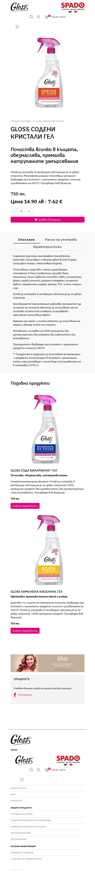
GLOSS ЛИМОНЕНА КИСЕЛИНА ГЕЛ (36, 591)
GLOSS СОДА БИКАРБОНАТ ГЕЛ (34, 470)
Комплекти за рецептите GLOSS (28, 826)
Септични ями (18, 839)
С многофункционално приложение (31, 820)
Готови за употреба (21, 121)
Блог (13, 794)
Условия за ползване (22, 852)
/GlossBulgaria (25, 694)
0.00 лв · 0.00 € (56, 16)
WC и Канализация (21, 833)
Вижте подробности (25, 505)
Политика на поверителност (27, 859)
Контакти (16, 800)
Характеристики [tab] (47, 247)
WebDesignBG (17, 869)
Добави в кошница (47, 219)
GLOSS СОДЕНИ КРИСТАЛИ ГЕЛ (50, 121)
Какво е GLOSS (18, 788)
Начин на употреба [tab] (61, 239)
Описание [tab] (26, 239)
